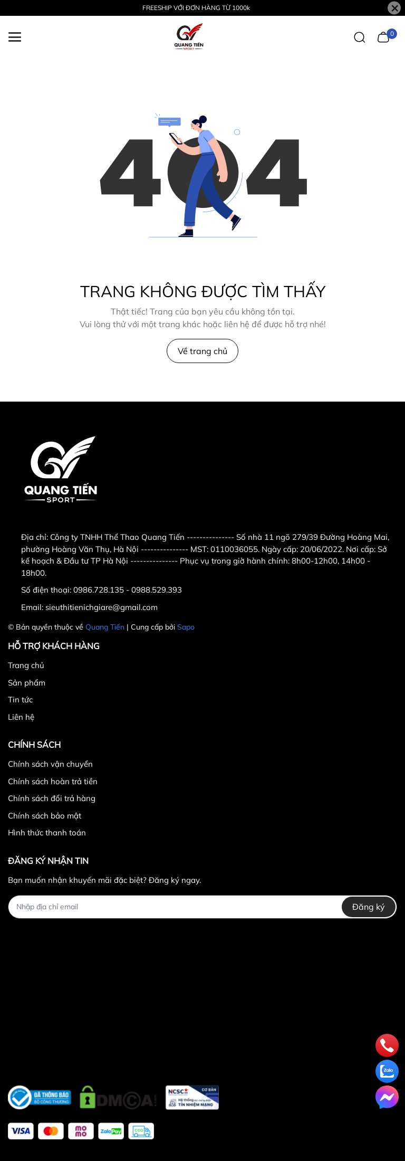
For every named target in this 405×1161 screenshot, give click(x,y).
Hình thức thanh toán (47, 832)
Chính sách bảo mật (44, 816)
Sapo (186, 627)
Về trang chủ (202, 351)
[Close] (394, 8)
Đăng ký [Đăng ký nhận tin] (368, 906)
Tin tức (20, 699)
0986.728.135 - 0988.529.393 (127, 590)
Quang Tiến (104, 627)
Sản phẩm (26, 683)
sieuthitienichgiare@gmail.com (101, 607)
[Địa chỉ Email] (202, 907)
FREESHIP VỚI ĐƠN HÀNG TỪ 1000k (196, 8)
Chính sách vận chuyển (50, 764)
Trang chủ (26, 665)
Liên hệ (21, 717)
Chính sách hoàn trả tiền (53, 781)
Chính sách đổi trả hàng (51, 798)
